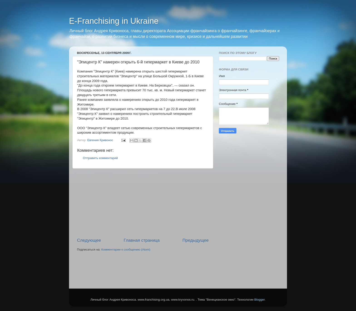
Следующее (89, 240)
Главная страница (142, 240)
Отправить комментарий (100, 158)
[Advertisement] (143, 203)
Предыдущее (195, 240)
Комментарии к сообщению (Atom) (125, 249)
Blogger (259, 299)
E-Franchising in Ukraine (113, 21)
